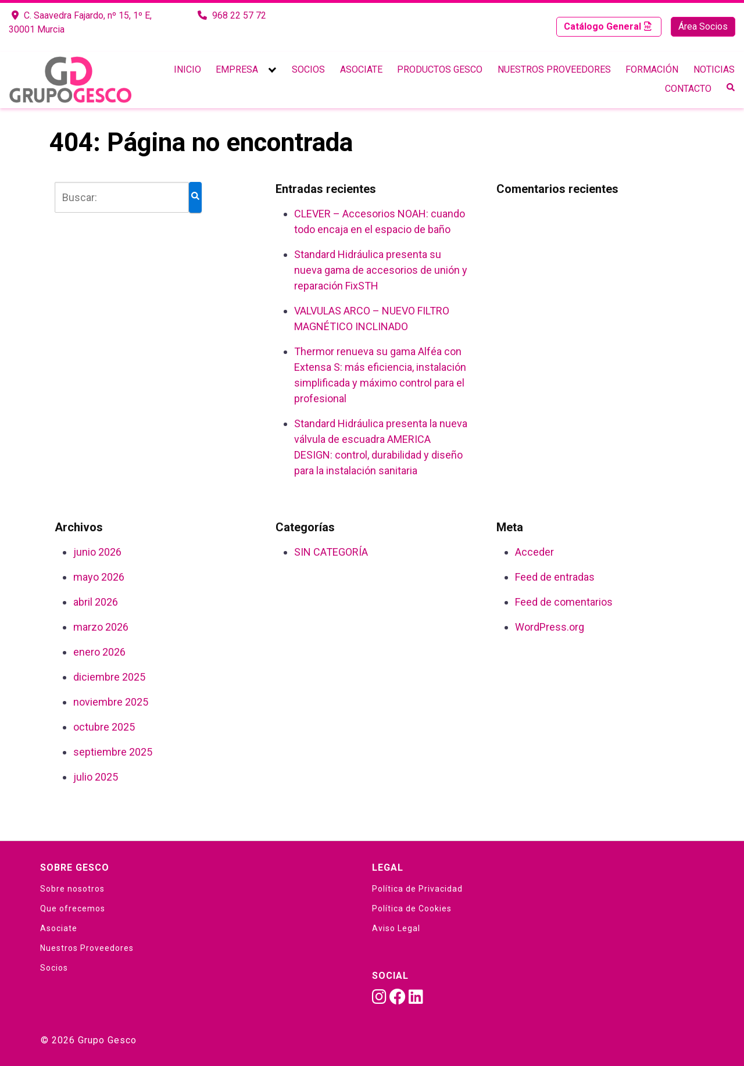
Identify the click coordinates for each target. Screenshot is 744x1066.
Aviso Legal (396, 928)
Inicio (187, 69)
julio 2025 (95, 777)
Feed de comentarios (564, 602)
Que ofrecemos (72, 908)
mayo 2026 (98, 577)
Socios (308, 69)
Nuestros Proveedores (554, 69)
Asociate (361, 69)
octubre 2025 (104, 727)
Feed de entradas (555, 577)
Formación (651, 69)
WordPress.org (549, 627)
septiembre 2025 (112, 752)
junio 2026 (97, 552)
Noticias (714, 69)
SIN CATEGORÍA (331, 552)
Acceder (534, 552)
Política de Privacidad (417, 888)
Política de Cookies (412, 908)
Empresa (237, 69)
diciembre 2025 (109, 677)
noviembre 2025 (110, 702)
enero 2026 (99, 652)
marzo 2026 (100, 627)
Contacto (688, 88)
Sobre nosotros (72, 888)
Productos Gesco (439, 69)
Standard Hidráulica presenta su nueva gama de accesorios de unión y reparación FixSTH (380, 270)
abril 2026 (95, 602)
